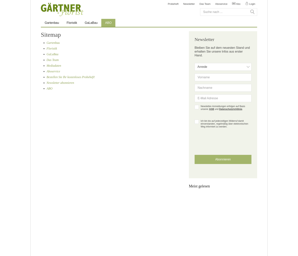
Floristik (72, 22)
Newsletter (189, 3)
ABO (108, 22)
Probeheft (173, 3)
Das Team (205, 3)
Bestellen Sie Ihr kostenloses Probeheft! (71, 77)
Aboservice (221, 3)
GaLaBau (91, 22)
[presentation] (223, 144)
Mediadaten (54, 65)
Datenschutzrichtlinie (230, 109)
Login (250, 3)
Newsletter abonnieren (60, 82)
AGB (211, 109)
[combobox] (223, 67)
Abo (236, 3)
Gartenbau (52, 22)
